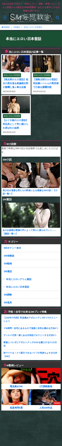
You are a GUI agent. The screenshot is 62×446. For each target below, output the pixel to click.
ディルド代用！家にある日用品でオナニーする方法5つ (29, 335)
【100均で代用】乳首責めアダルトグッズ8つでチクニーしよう (30, 319)
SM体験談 (9, 256)
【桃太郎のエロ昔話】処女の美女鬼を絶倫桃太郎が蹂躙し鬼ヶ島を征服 (15, 83)
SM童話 (8, 271)
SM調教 (8, 295)
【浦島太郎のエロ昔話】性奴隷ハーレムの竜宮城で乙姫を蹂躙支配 (46, 83)
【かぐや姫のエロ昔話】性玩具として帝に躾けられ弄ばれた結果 (15, 124)
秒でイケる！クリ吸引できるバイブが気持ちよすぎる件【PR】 (30, 354)
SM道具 (8, 302)
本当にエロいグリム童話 (18, 279)
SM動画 (8, 263)
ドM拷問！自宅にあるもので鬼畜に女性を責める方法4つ (30, 328)
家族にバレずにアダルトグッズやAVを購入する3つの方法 (30, 344)
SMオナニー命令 (12, 248)
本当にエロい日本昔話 (17, 287)
